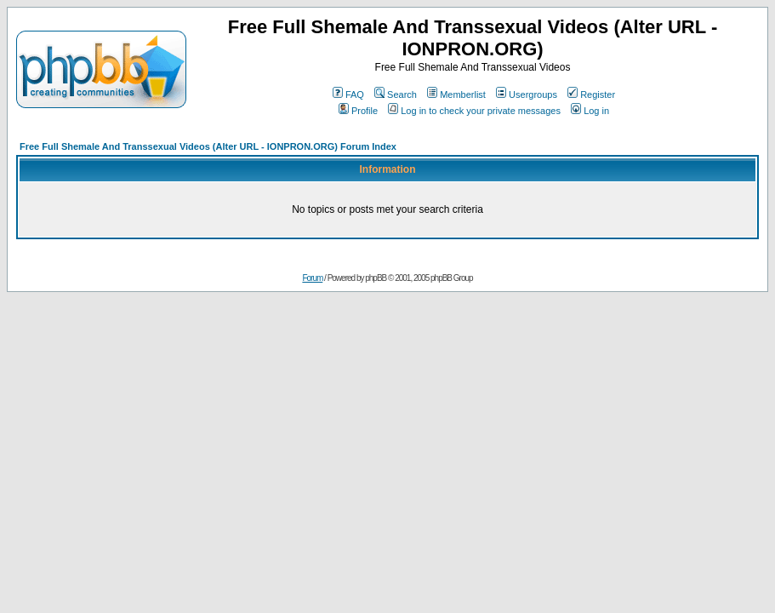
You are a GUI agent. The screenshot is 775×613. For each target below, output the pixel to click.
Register (591, 94)
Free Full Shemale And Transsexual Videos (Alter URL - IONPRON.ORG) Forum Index (208, 146)
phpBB (375, 278)
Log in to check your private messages (474, 111)
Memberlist (456, 94)
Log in (590, 111)
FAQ (348, 94)
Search (395, 94)
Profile (358, 111)
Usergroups (526, 94)
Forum (312, 278)
